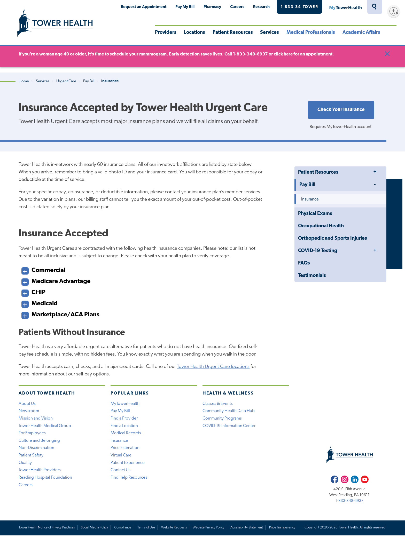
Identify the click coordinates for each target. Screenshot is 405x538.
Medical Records (126, 434)
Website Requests (177, 530)
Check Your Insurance (341, 110)
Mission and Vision (36, 419)
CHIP (33, 292)
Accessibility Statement (250, 530)
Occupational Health (321, 226)
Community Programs (222, 419)
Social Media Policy (96, 530)
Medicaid (39, 303)
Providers (165, 32)
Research (261, 7)
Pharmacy (212, 7)
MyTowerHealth (345, 7)
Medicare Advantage (55, 281)
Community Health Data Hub (228, 412)
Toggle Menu (374, 172)
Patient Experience (128, 464)
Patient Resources (233, 32)
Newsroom (29, 412)
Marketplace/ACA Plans (60, 314)
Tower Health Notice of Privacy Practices (47, 530)
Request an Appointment (144, 7)
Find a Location (124, 427)
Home (24, 81)
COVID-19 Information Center (229, 427)
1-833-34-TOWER (299, 7)
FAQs (304, 263)
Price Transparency (287, 530)
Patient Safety (31, 457)
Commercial (43, 270)
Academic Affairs (361, 32)
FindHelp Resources (129, 480)
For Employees (32, 434)
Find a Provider (124, 419)
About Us (27, 404)
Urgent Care (66, 81)
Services (269, 32)
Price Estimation (125, 449)
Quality (25, 464)
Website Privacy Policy (212, 530)
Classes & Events (217, 404)
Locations (194, 32)
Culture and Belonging (39, 442)
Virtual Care (121, 457)
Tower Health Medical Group (45, 427)
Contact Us (121, 472)
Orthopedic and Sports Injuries (332, 239)
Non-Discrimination (37, 449)
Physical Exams (315, 214)
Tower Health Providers (40, 472)
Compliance (125, 530)
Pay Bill (88, 81)
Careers (237, 7)
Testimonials (312, 276)
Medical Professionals (310, 32)
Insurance (310, 200)
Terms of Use (149, 530)
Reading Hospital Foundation (45, 480)
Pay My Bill (184, 7)
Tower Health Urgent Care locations (213, 367)
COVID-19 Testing (317, 251)
